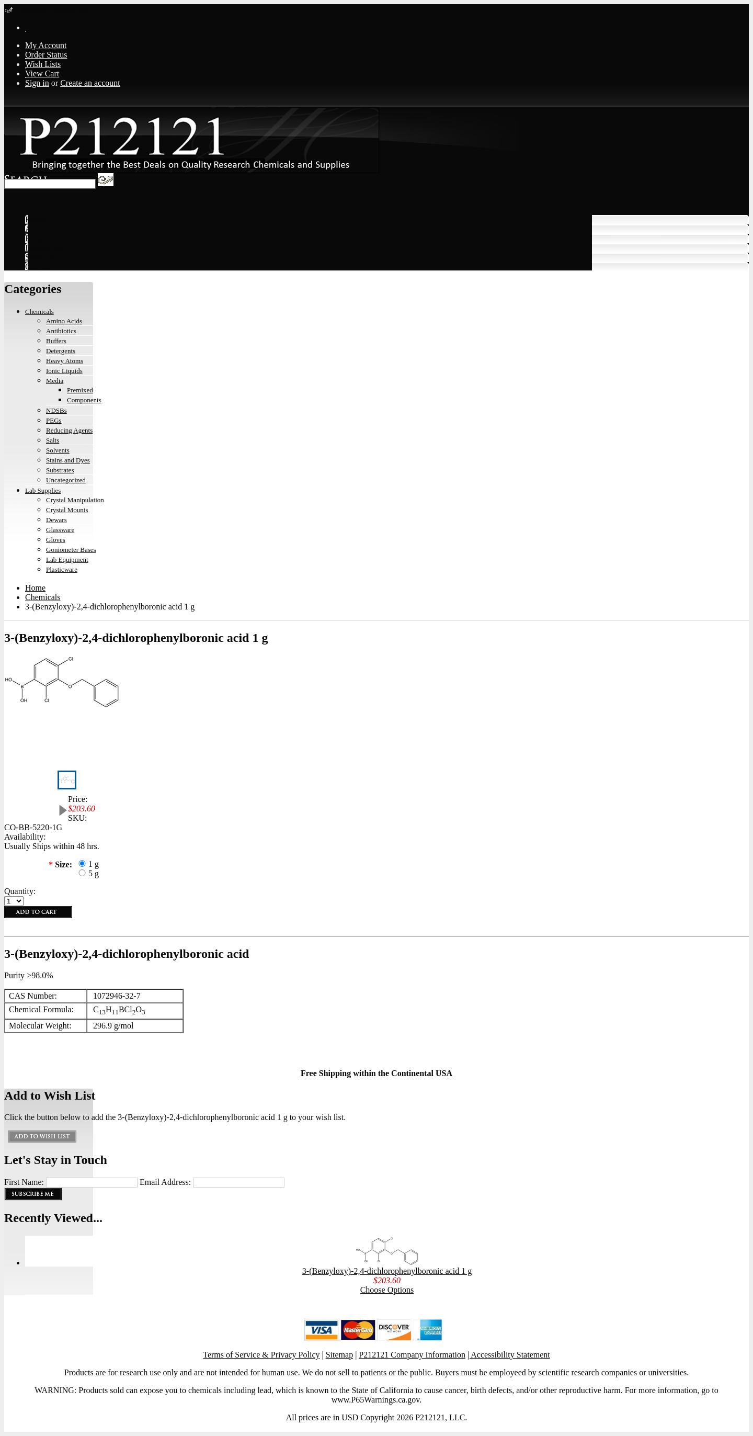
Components (84, 400)
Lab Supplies (43, 490)
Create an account (90, 82)
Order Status (46, 54)
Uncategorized (66, 480)
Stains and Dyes (68, 460)
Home (35, 587)
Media (54, 381)
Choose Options (387, 1289)
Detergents (60, 351)
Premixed (80, 390)
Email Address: (165, 1182)
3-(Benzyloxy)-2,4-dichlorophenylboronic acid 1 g (387, 1271)
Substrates (60, 470)
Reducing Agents (69, 430)
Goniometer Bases (71, 549)
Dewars (56, 520)
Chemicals (39, 311)
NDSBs (56, 410)
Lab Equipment (67, 559)
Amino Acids (64, 321)
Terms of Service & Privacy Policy (261, 1354)
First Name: (24, 1182)
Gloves (55, 540)
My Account (46, 45)
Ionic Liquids (64, 371)
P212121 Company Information (412, 1354)
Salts (52, 440)
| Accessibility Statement (508, 1354)
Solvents (58, 450)
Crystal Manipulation (75, 500)
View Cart (42, 73)
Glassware (60, 530)
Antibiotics (61, 331)
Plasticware (61, 569)
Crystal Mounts (67, 510)
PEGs (54, 420)
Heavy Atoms (64, 361)
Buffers (56, 341)
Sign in (37, 82)
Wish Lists (43, 64)
